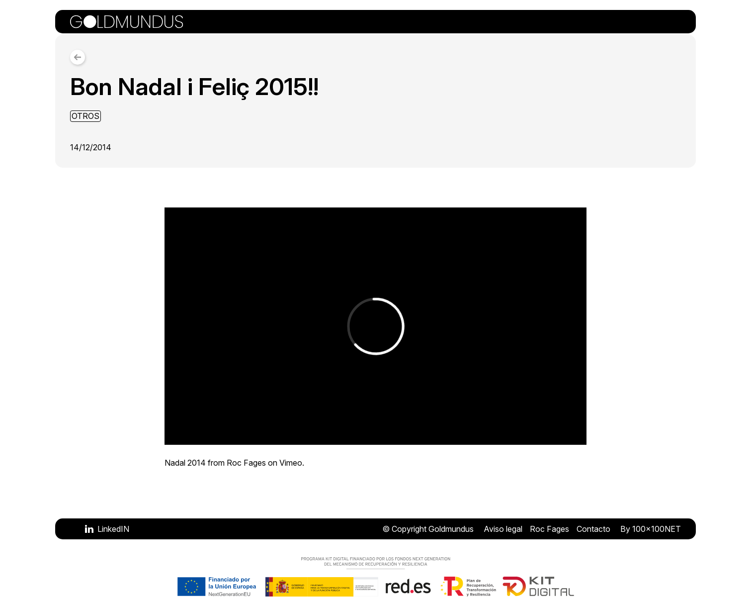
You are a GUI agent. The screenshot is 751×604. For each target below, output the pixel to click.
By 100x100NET (650, 529)
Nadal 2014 (185, 463)
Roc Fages (246, 463)
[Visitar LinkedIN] (107, 528)
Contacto (593, 529)
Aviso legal (503, 529)
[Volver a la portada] (126, 21)
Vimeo (290, 463)
